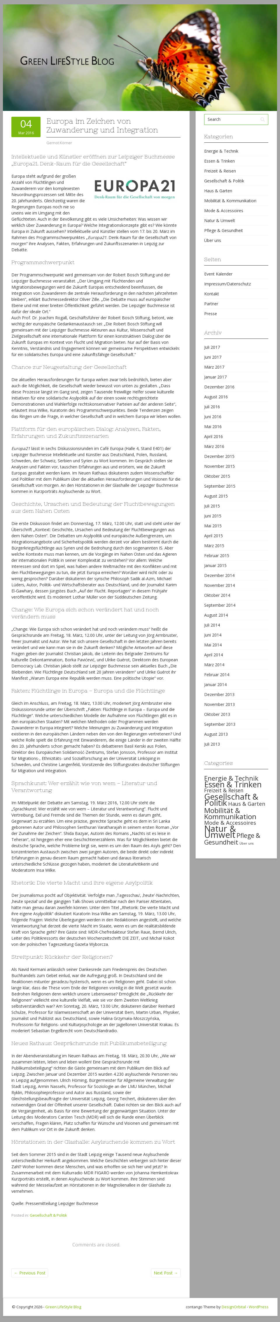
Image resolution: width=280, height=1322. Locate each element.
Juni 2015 (212, 516)
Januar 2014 (215, 684)
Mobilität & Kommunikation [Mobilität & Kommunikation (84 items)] (230, 813)
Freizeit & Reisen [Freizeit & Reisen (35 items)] (224, 790)
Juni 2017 (212, 357)
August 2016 (216, 397)
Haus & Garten (218, 190)
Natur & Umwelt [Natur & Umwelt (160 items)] (220, 831)
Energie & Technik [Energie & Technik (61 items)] (231, 778)
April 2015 (213, 535)
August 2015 (216, 496)
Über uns (212, 240)
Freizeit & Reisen (220, 171)
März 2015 (214, 545)
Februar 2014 (216, 674)
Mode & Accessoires (223, 210)
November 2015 (219, 466)
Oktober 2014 (217, 595)
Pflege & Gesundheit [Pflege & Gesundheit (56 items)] (232, 838)
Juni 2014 (212, 635)
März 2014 (214, 664)
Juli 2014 (212, 625)
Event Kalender (218, 274)
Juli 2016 (212, 406)
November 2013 (219, 704)
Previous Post (30, 1273)
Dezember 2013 (219, 694)
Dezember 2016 (219, 387)
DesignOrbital (234, 1306)
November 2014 (219, 585)
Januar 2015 (215, 565)
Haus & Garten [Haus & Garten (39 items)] (246, 803)
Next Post (166, 1273)
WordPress (259, 1306)
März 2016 (214, 446)
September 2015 (219, 486)
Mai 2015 (213, 526)
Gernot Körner (59, 142)
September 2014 (219, 605)
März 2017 (214, 367)
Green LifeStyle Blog (63, 1306)
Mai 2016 (213, 426)
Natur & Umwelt (219, 220)
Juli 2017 (212, 347)
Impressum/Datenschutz (227, 284)
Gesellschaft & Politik (48, 1215)
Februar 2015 (216, 555)
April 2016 (213, 436)
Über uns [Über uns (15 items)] (246, 843)
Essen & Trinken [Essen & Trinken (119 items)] (233, 784)
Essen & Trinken (219, 161)
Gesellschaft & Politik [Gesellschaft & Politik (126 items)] (231, 799)
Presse (210, 313)
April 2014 (213, 654)
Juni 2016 (212, 416)
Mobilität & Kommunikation (230, 200)
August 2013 (216, 734)
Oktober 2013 (217, 714)
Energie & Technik (221, 151)
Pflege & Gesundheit (223, 230)
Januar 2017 (215, 377)
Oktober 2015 (217, 476)
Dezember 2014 (219, 575)
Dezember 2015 (219, 456)
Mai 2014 (213, 645)
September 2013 (219, 724)
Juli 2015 (212, 506)
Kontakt (211, 294)
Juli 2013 (212, 744)
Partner (211, 303)
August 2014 (216, 615)
